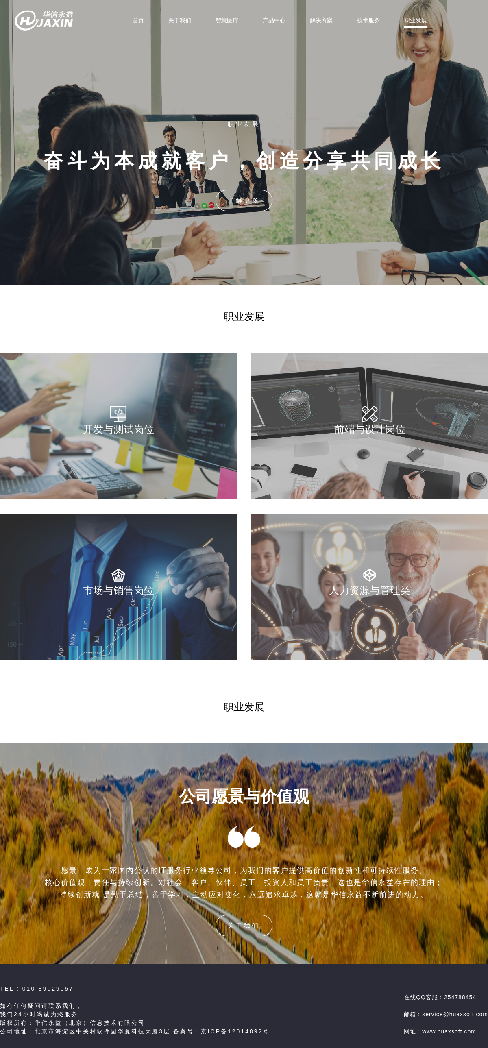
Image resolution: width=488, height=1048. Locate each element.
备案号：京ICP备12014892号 (221, 1031)
